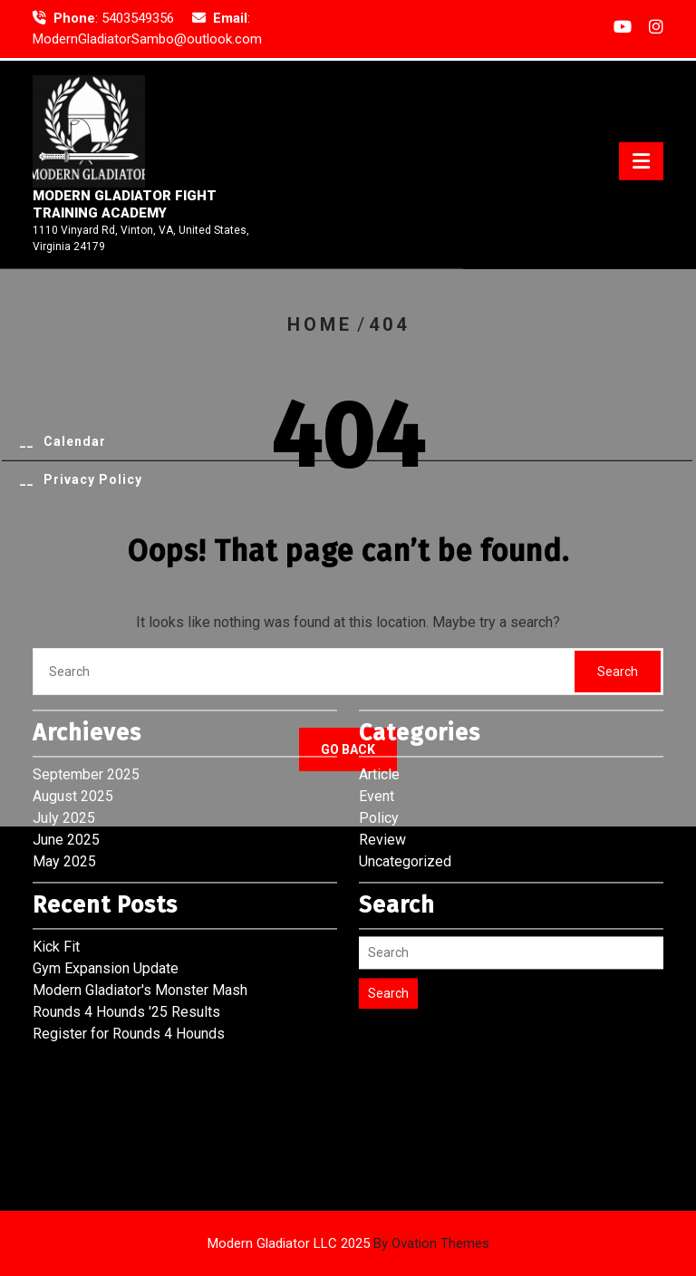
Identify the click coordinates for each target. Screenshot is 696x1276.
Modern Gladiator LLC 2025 (348, 1243)
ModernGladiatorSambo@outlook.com (147, 38)
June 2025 (66, 771)
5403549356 (138, 17)
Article (379, 706)
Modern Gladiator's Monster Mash (140, 922)
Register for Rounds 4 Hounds (129, 965)
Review (382, 771)
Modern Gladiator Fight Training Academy (125, 209)
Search (388, 925)
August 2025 (73, 728)
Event (376, 728)
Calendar (75, 446)
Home (320, 324)
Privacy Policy (93, 484)
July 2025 (64, 750)
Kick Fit (56, 878)
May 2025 (64, 793)
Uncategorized (405, 793)
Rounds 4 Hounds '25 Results (126, 943)
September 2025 (86, 706)
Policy (379, 750)
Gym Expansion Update (106, 900)
